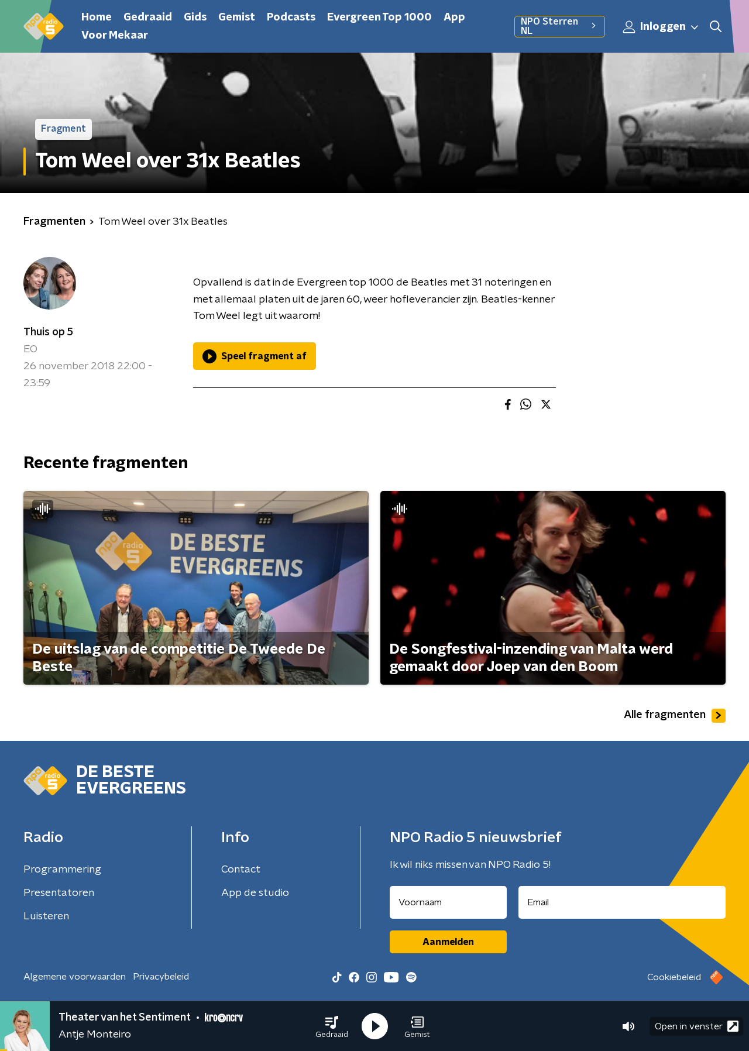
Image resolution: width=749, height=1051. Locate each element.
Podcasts (291, 17)
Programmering (62, 869)
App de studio (255, 893)
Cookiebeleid (674, 977)
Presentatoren (58, 893)
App (454, 17)
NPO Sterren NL (560, 26)
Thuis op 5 (48, 332)
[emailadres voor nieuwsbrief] (622, 902)
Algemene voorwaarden (74, 976)
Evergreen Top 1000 (379, 17)
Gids (195, 17)
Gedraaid (147, 17)
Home (96, 17)
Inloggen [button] (661, 26)
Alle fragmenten (675, 716)
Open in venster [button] (696, 1026)
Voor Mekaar (114, 35)
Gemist (236, 17)
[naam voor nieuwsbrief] (448, 902)
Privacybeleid (161, 976)
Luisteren (46, 916)
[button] (332, 1026)
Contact (240, 869)
